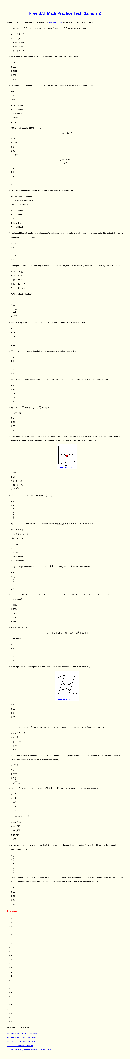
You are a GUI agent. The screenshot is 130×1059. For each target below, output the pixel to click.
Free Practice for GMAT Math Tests (21, 1037)
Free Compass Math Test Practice (21, 1041)
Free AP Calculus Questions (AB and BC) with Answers (29, 1050)
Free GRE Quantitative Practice (20, 1046)
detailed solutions (55, 22)
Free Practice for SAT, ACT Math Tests (22, 1033)
